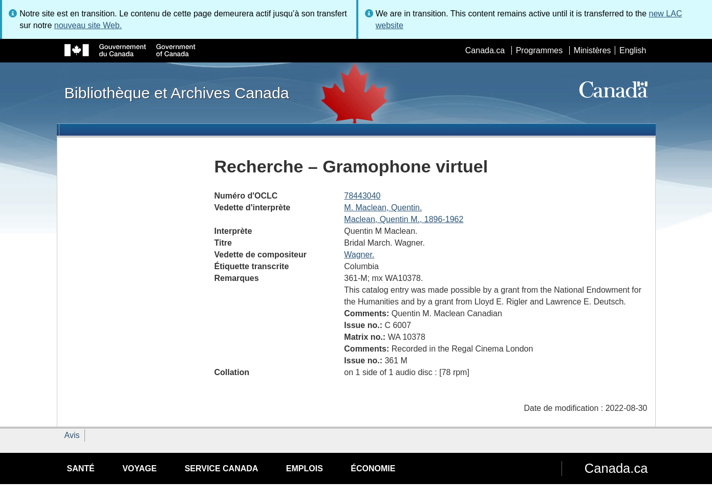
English (632, 50)
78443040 (362, 195)
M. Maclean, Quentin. (383, 207)
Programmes (539, 50)
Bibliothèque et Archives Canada (176, 92)
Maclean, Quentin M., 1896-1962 (403, 219)
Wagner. (359, 254)
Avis (72, 435)
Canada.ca (485, 50)
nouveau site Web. (88, 25)
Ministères (592, 50)
